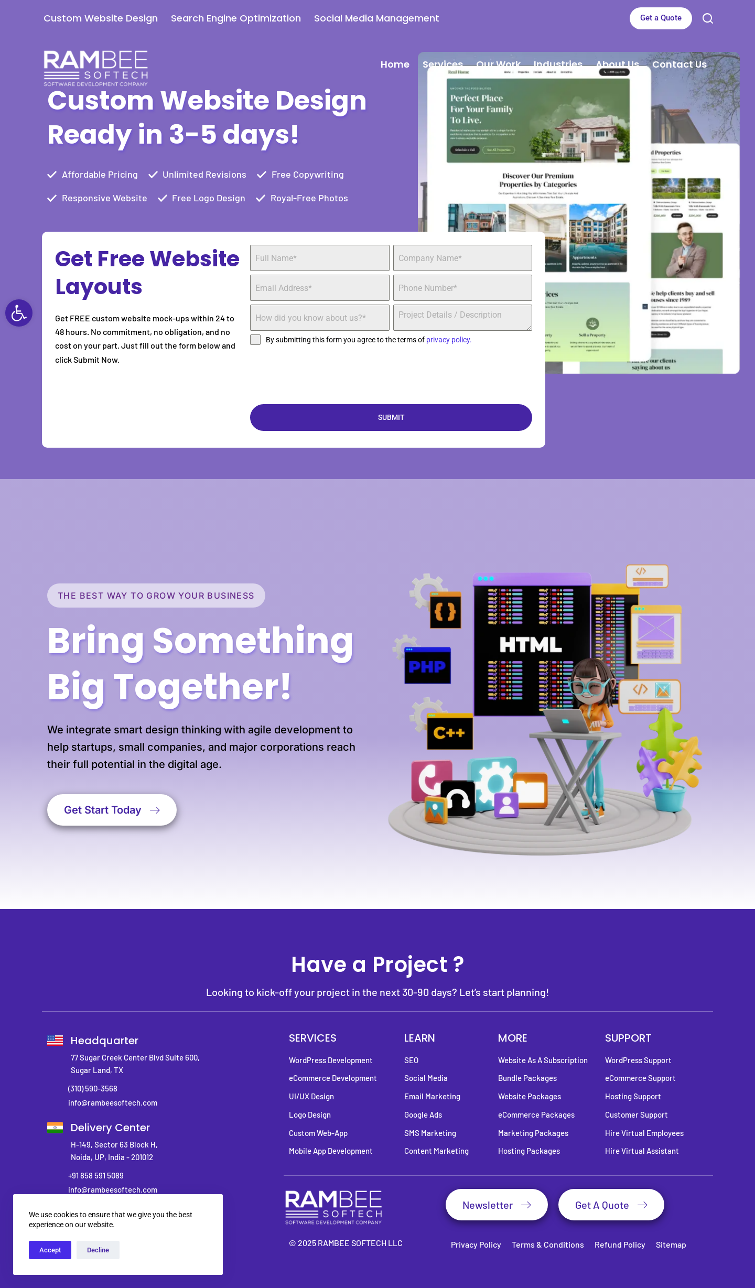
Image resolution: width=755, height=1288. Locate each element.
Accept (50, 1250)
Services (443, 64)
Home (395, 64)
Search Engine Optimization (236, 18)
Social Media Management (376, 18)
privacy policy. (449, 339)
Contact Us (679, 64)
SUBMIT (391, 417)
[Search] (708, 18)
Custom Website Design (101, 18)
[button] (19, 313)
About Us (617, 64)
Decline (98, 1250)
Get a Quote (661, 18)
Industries (558, 64)
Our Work (498, 64)
